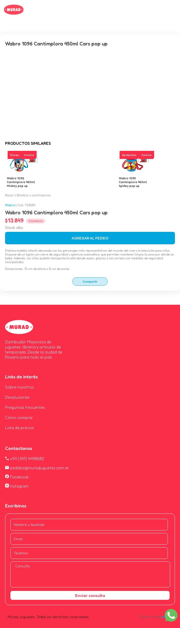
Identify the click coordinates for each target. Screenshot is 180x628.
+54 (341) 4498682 (24, 458)
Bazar (9, 195)
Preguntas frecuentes (25, 407)
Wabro (10, 205)
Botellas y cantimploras (34, 195)
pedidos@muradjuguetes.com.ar (37, 467)
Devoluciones (17, 397)
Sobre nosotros (19, 387)
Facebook (17, 476)
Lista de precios (19, 427)
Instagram (16, 486)
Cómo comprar (19, 417)
